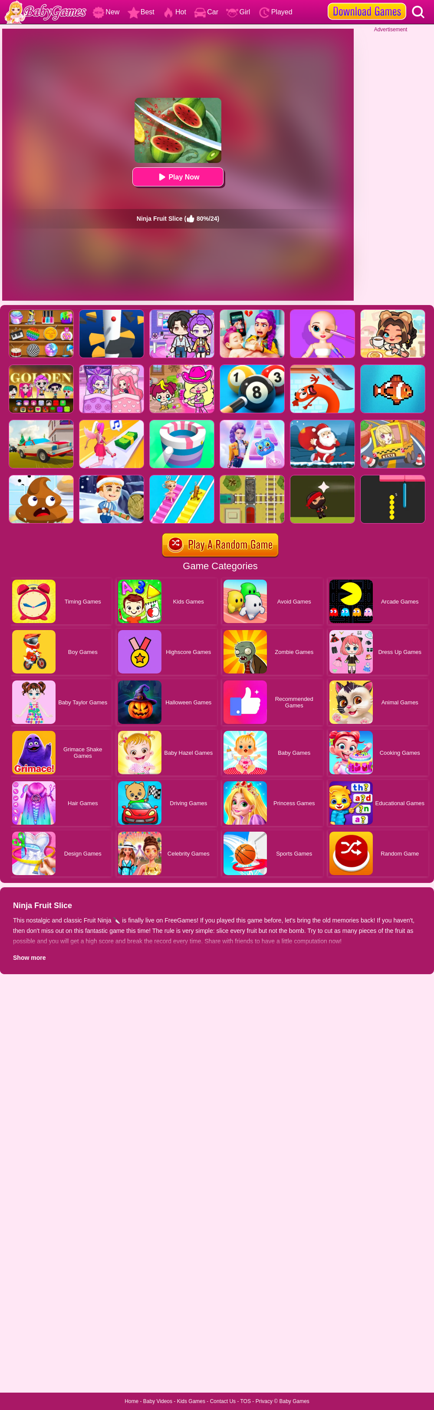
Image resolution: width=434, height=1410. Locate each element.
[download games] (367, 3)
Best (141, 12)
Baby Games (294, 1401)
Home (131, 1401)
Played (275, 12)
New (105, 12)
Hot (174, 12)
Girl (238, 12)
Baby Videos (157, 1401)
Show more (29, 957)
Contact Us (223, 1401)
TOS (245, 1401)
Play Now (177, 177)
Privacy (264, 1401)
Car (206, 12)
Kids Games (191, 1401)
